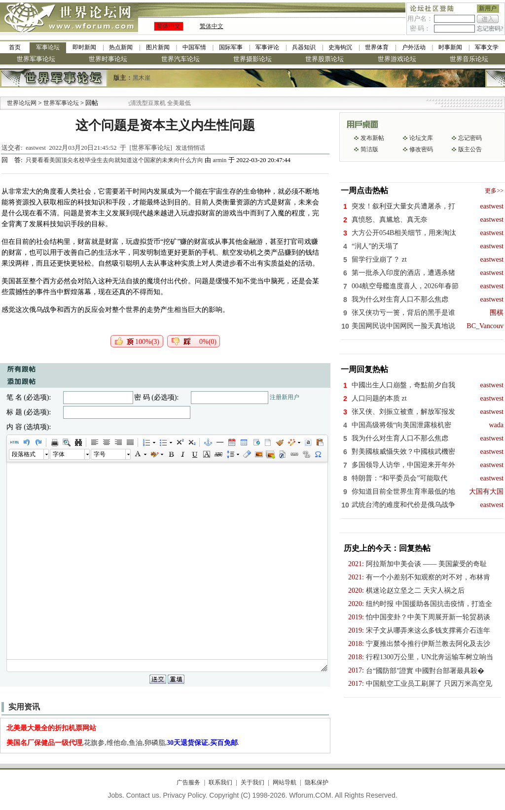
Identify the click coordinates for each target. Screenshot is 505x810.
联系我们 (220, 782)
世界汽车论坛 (180, 59)
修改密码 (421, 149)
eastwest (36, 147)
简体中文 (168, 26)
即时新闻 (84, 47)
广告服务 (188, 782)
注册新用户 (284, 397)
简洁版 (369, 149)
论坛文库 (421, 138)
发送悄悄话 (190, 147)
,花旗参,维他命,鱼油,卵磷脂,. (123, 742)
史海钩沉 (340, 47)
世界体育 (377, 47)
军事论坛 (48, 47)
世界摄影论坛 (252, 59)
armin (219, 160)
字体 (59, 454)
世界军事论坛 (36, 59)
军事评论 (267, 47)
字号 (100, 454)
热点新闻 (121, 47)
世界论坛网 (21, 103)
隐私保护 (316, 782)
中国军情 (194, 47)
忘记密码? (490, 28)
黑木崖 (141, 77)
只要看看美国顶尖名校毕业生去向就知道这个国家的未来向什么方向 (115, 160)
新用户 (488, 8)
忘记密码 (470, 138)
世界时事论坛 (108, 59)
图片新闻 (158, 47)
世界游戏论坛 (397, 59)
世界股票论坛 (324, 59)
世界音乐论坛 (469, 59)
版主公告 (470, 149)
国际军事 (231, 47)
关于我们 (252, 782)
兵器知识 (304, 47)
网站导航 (284, 782)
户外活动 (414, 47)
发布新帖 (372, 138)
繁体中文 (211, 26)
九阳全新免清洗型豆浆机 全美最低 (157, 103)
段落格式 (24, 454)
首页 (15, 47)
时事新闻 (450, 47)
